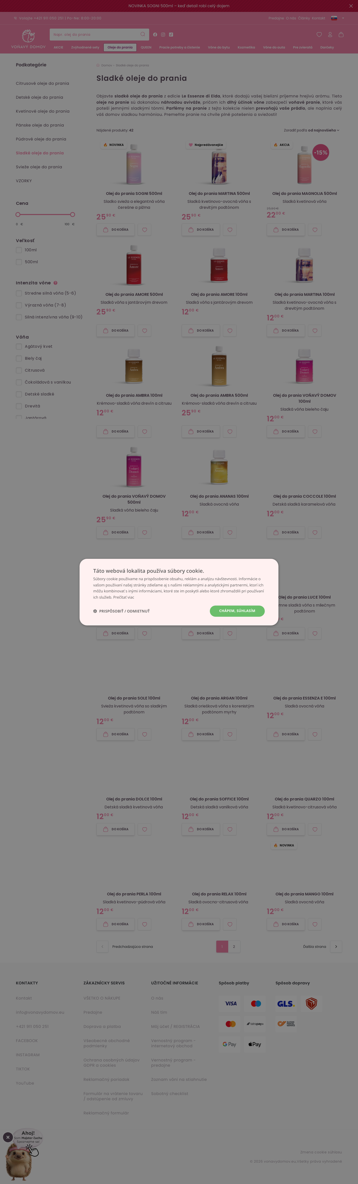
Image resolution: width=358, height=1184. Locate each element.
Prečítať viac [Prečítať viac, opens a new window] (123, 597)
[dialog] (179, 592)
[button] (121, 611)
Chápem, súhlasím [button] (237, 611)
